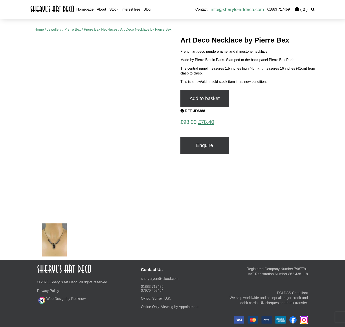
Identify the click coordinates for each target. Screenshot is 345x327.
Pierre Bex (72, 29)
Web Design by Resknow (62, 300)
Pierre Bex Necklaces (100, 29)
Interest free (130, 9)
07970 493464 (152, 290)
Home (39, 29)
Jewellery (54, 29)
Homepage (85, 9)
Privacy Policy (48, 291)
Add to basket (204, 98)
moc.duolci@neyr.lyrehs (159, 279)
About (101, 9)
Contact (201, 9)
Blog (146, 9)
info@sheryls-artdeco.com (237, 9)
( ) (301, 9)
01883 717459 (278, 9)
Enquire (204, 145)
